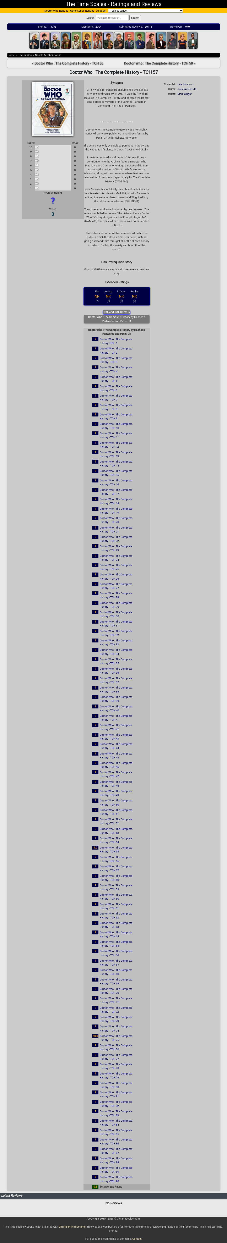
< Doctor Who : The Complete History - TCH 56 (67, 63)
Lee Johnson (185, 84)
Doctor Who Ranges (56, 10)
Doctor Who (25, 55)
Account (101, 10)
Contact (137, 1238)
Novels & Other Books (48, 55)
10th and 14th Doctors (116, 312)
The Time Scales (86, 4)
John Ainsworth (187, 89)
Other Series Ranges (82, 10)
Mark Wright (185, 93)
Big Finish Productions (72, 1226)
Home (11, 55)
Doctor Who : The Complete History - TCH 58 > (159, 63)
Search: (90, 17)
